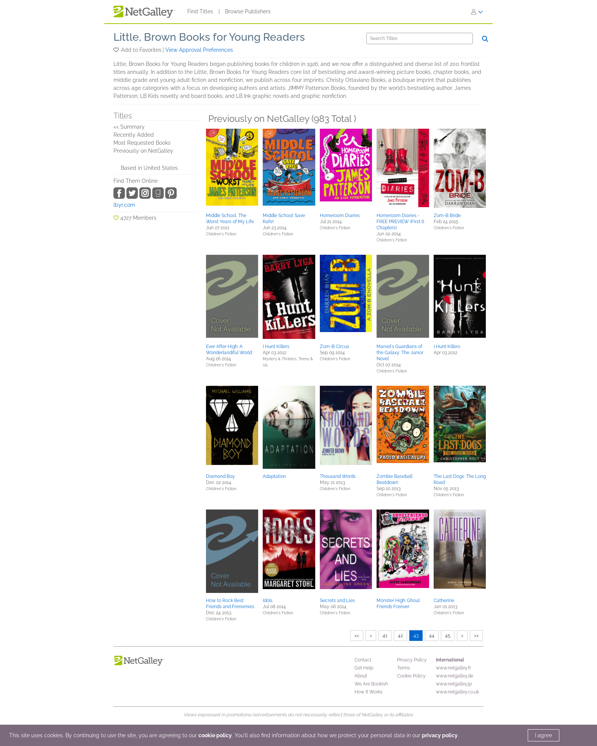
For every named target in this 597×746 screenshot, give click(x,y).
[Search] (419, 38)
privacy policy (440, 735)
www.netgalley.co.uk (457, 692)
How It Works (368, 692)
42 (400, 635)
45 (447, 635)
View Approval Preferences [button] (199, 50)
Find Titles (200, 11)
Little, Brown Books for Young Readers (209, 37)
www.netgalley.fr (453, 668)
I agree (543, 735)
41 (385, 635)
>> (476, 635)
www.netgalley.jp (454, 684)
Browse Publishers (248, 11)
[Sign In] (477, 12)
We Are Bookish (371, 684)
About (360, 676)
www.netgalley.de (454, 676)
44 (431, 635)
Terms (403, 668)
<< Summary (129, 127)
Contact (362, 660)
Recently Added (133, 135)
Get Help (363, 668)
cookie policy (215, 735)
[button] (116, 50)
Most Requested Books (142, 143)
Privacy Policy (412, 660)
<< (356, 635)
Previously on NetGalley (143, 151)
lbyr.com (124, 205)
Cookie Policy (411, 676)
